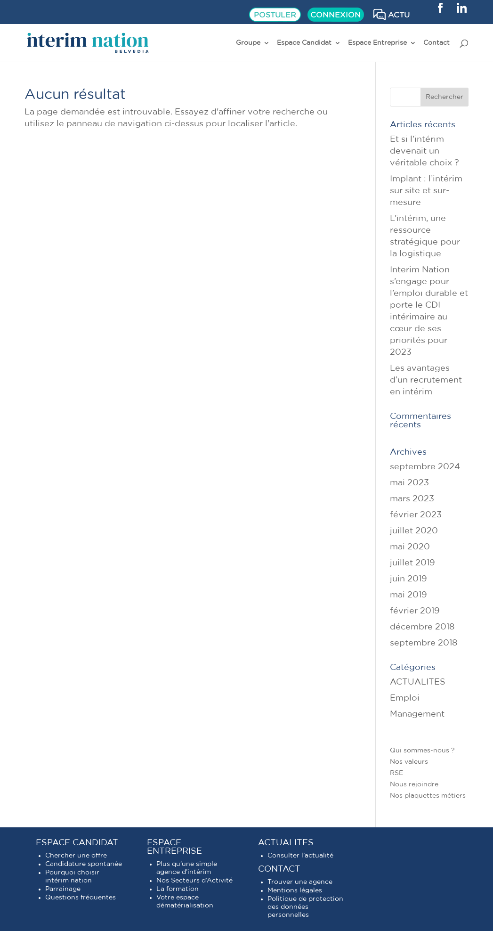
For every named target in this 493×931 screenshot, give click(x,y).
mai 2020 (410, 547)
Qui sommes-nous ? (422, 750)
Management (417, 714)
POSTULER (275, 15)
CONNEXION (335, 15)
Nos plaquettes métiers (428, 795)
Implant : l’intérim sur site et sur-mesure (426, 191)
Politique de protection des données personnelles (305, 907)
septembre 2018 (423, 643)
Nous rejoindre (414, 784)
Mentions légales (294, 890)
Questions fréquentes (80, 897)
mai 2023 (409, 483)
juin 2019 (408, 579)
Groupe (248, 43)
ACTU (399, 15)
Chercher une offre (76, 855)
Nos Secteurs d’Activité (194, 880)
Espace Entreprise (377, 43)
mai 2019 (408, 595)
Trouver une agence (299, 882)
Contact (436, 43)
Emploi (405, 698)
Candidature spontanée (83, 864)
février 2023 (416, 515)
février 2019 (415, 611)
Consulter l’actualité (300, 855)
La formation (177, 889)
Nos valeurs (409, 762)
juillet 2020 (414, 531)
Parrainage (63, 889)
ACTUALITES (417, 682)
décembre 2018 (422, 627)
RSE (396, 773)
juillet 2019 (412, 563)
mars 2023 (412, 499)
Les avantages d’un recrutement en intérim (426, 380)
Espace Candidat (304, 43)
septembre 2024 (425, 467)
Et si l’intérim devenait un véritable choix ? (424, 151)
